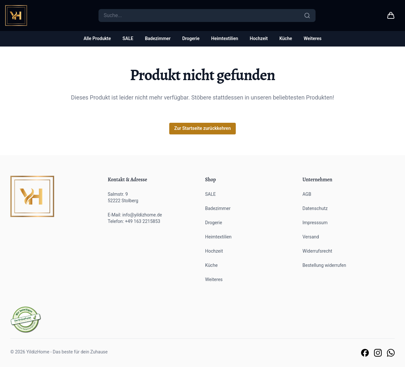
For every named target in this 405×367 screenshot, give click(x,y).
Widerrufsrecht (317, 251)
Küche (285, 38)
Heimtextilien (224, 38)
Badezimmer (158, 38)
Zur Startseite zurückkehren (202, 128)
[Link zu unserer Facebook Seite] (365, 353)
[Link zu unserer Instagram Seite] (378, 353)
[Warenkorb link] (391, 15)
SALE (127, 38)
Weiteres (312, 38)
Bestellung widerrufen (324, 265)
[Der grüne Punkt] (25, 319)
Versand (311, 236)
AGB (307, 194)
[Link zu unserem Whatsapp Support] (391, 353)
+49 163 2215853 (142, 221)
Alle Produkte (97, 38)
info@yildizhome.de (142, 214)
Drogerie (191, 38)
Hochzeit (259, 38)
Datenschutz (315, 208)
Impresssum (315, 222)
